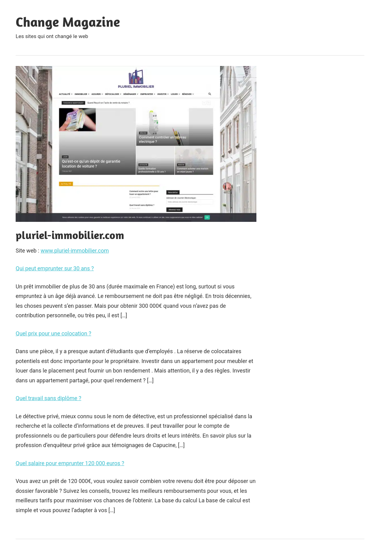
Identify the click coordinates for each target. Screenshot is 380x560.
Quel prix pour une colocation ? (53, 333)
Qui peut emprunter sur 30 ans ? (55, 268)
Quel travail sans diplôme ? (48, 398)
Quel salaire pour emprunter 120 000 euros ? (70, 463)
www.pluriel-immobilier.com (74, 250)
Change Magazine (68, 22)
